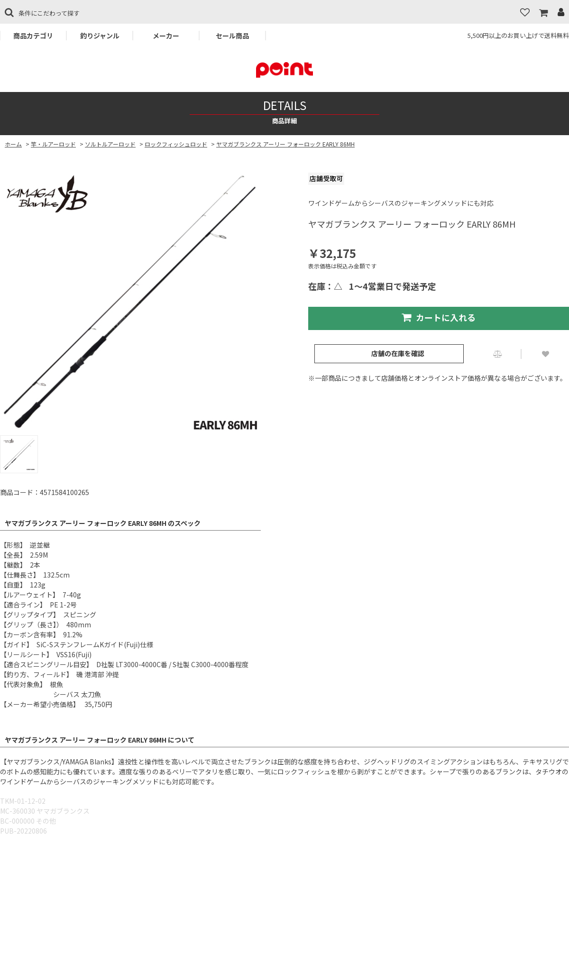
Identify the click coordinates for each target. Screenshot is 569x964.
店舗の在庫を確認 (397, 353)
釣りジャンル (99, 35)
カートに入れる (439, 317)
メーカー (166, 35)
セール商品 (232, 35)
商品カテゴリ (33, 35)
